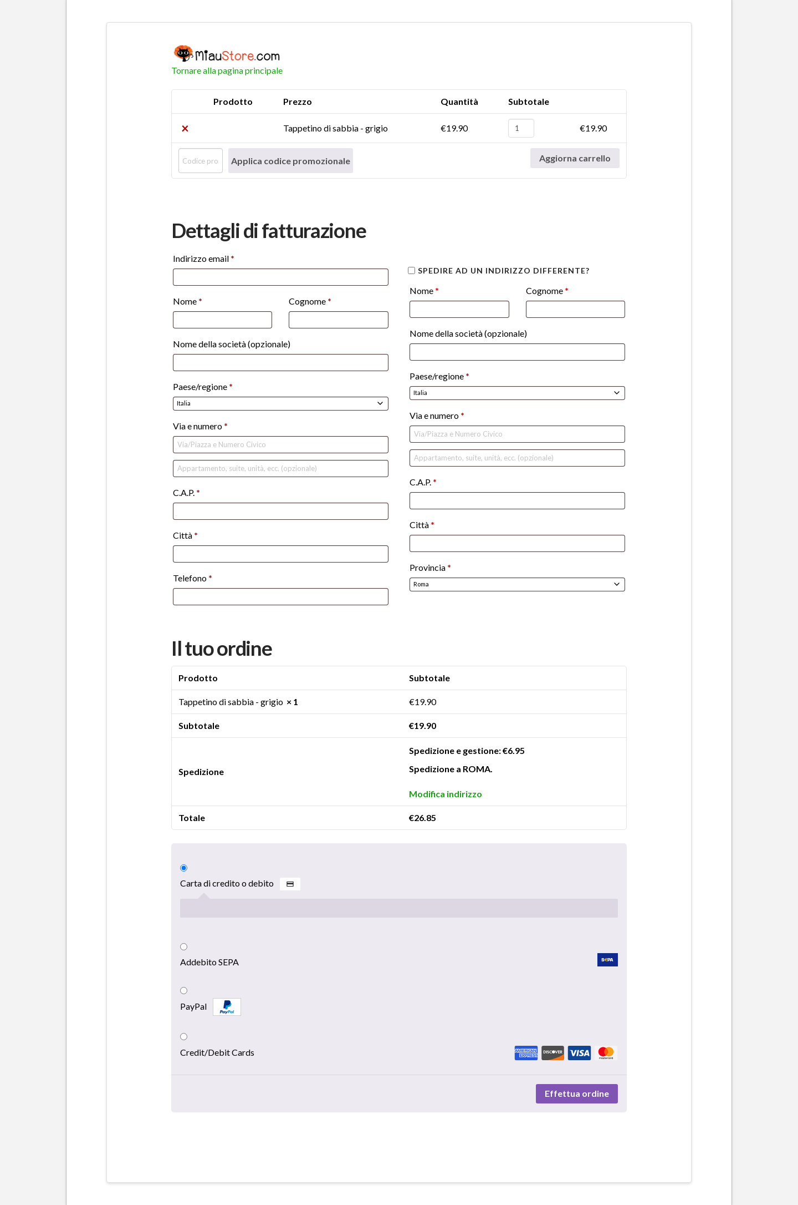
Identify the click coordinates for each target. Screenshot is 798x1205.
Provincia (430, 567)
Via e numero (200, 426)
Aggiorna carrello (575, 158)
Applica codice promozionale (290, 160)
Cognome (310, 301)
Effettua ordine (577, 1093)
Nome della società (231, 343)
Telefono (192, 578)
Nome (187, 301)
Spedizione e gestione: (467, 750)
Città (185, 535)
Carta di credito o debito (240, 883)
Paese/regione (203, 386)
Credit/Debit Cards (399, 1052)
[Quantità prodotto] (521, 128)
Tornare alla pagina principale (227, 70)
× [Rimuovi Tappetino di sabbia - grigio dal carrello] (185, 128)
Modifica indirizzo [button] (445, 793)
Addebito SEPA (399, 960)
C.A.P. (186, 492)
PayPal (210, 1007)
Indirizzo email (203, 258)
